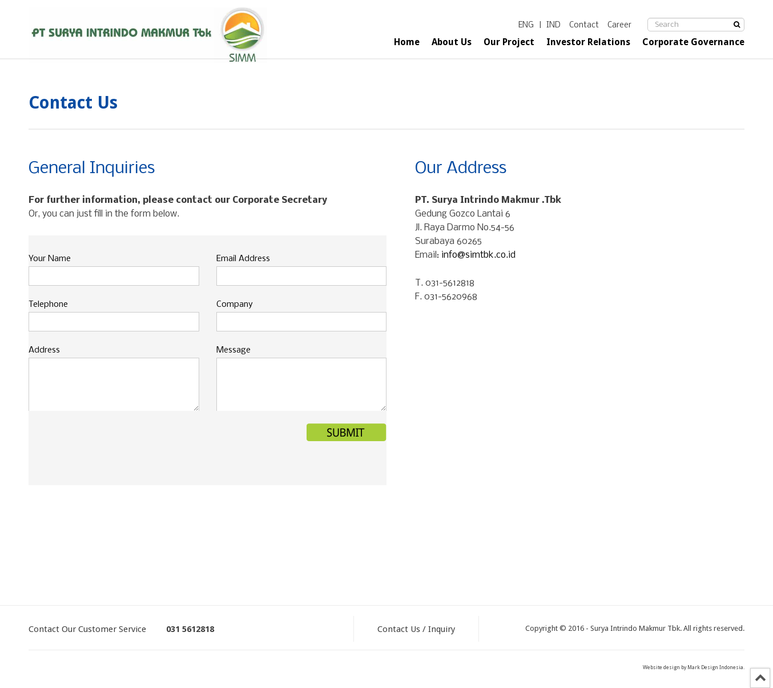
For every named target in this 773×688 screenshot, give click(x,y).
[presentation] (115, 445)
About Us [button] (452, 42)
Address (44, 350)
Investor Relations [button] (588, 42)
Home (407, 42)
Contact (584, 25)
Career (619, 25)
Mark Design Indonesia (715, 667)
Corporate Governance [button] (693, 42)
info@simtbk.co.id (478, 255)
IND (553, 25)
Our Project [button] (509, 42)
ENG (526, 25)
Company (234, 304)
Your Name (50, 258)
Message (233, 350)
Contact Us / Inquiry (416, 629)
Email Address (243, 258)
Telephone (48, 304)
